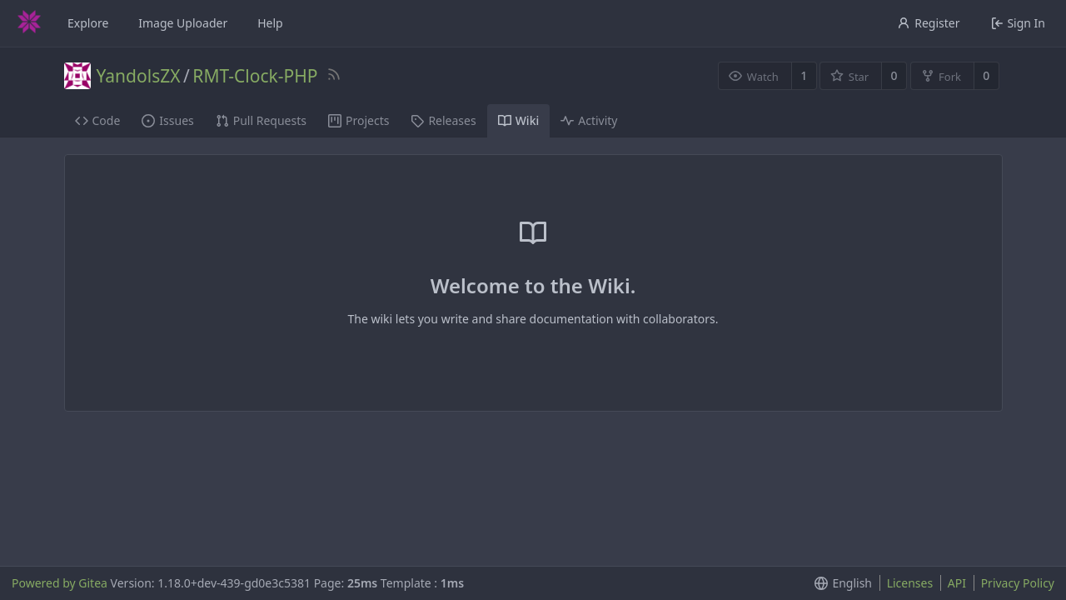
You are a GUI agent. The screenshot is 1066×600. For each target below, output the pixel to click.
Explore (87, 23)
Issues (167, 120)
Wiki (519, 120)
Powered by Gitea (59, 583)
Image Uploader (182, 23)
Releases (443, 120)
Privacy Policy (1017, 583)
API (957, 583)
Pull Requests (261, 120)
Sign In (1018, 23)
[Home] (29, 23)
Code (98, 120)
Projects (358, 120)
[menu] (840, 583)
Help (270, 23)
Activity (588, 120)
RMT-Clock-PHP (254, 76)
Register (928, 23)
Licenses (910, 583)
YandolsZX (139, 76)
